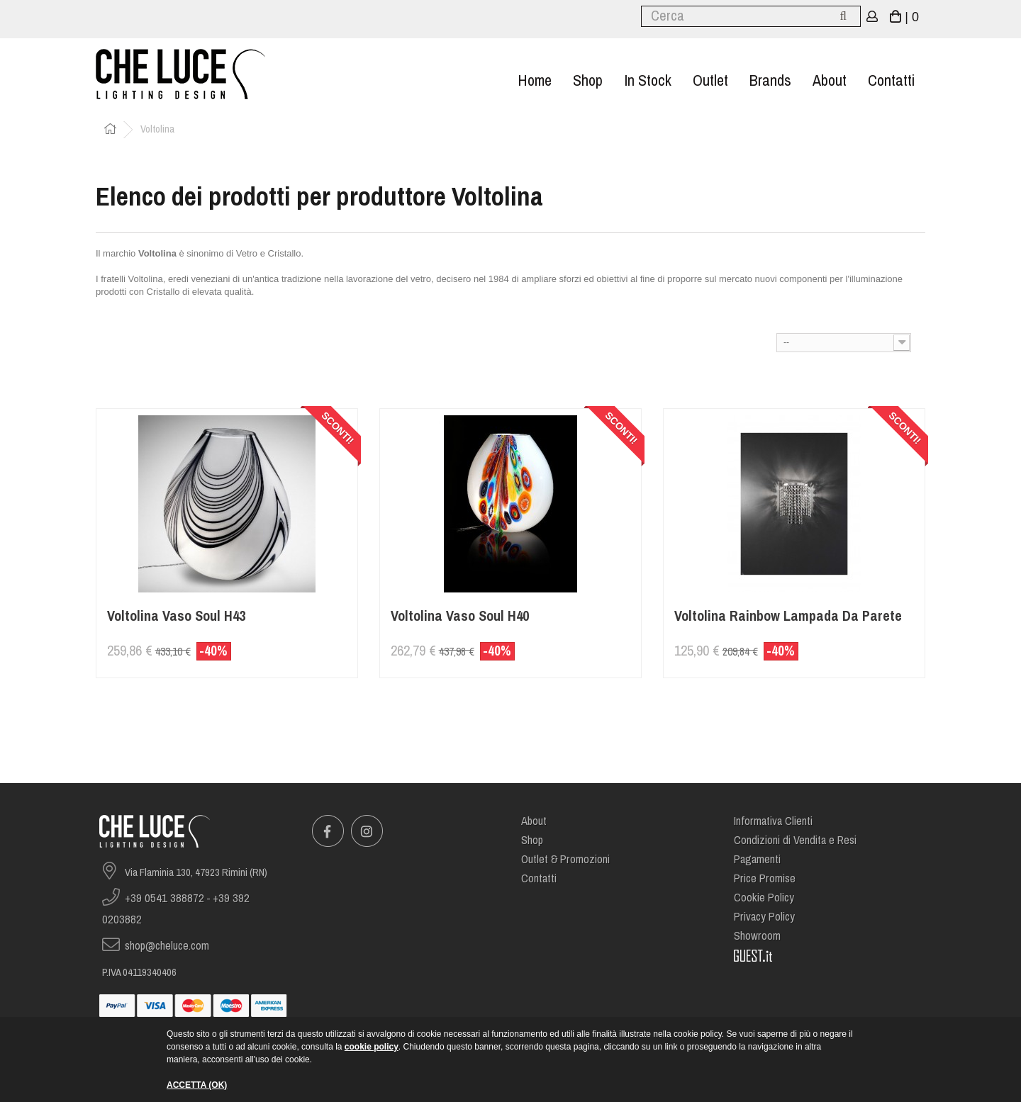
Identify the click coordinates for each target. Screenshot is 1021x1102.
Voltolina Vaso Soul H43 (176, 616)
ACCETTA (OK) (197, 1085)
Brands (770, 80)
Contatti (891, 80)
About (830, 80)
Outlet (710, 80)
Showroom (757, 936)
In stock (647, 80)
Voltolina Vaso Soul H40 (460, 616)
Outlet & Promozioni (565, 859)
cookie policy (371, 1047)
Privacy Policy (764, 917)
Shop (588, 80)
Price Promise (765, 878)
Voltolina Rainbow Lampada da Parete (788, 616)
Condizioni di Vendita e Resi (795, 840)
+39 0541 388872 (164, 898)
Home (535, 80)
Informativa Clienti (773, 821)
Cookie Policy (764, 898)
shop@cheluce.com (167, 946)
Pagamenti (757, 859)
